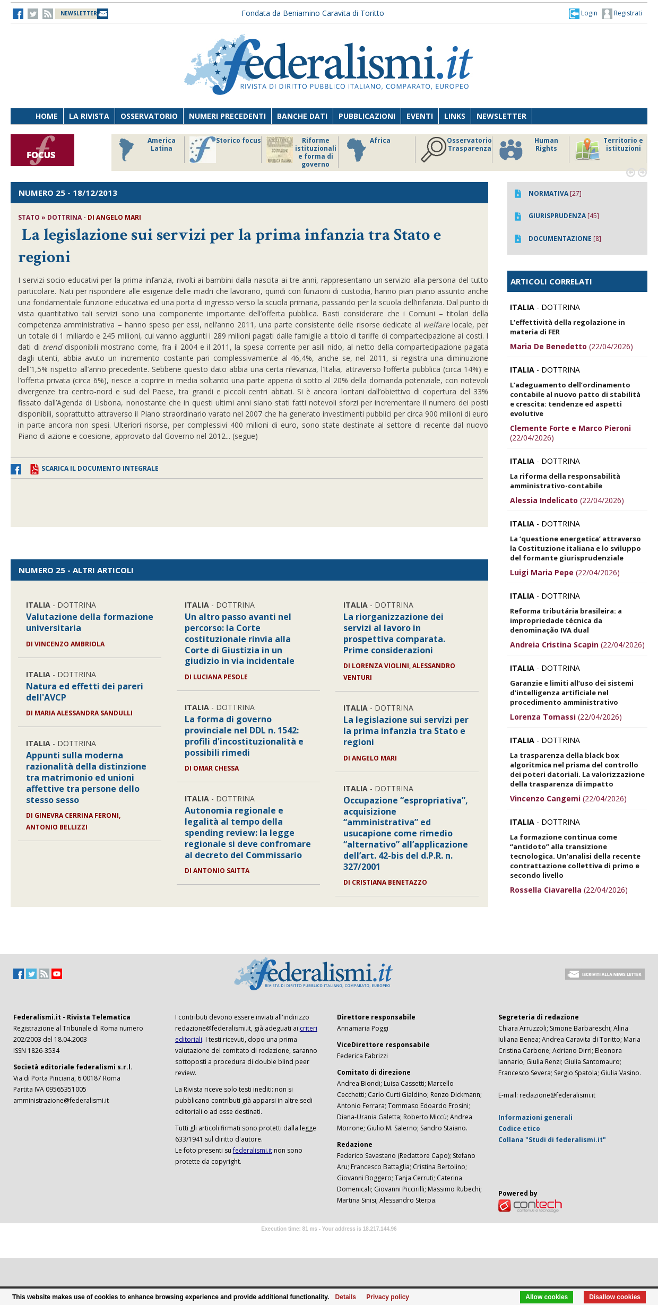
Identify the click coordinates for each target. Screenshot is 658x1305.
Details (345, 1297)
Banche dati (302, 116)
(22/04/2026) (571, 346)
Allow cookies (546, 1297)
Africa (367, 149)
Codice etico (519, 1128)
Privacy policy (387, 1297)
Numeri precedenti (227, 116)
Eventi (419, 116)
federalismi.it (252, 1150)
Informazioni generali (535, 1117)
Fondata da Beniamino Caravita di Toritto (312, 13)
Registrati (622, 13)
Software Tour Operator (329, 1241)
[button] (583, 13)
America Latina (144, 149)
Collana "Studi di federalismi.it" (552, 1139)
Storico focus (225, 149)
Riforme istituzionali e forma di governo (301, 152)
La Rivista (89, 116)
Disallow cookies (614, 1297)
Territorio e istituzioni (608, 149)
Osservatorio (149, 116)
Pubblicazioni (367, 116)
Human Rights (527, 149)
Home (47, 116)
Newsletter (501, 116)
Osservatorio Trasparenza (456, 149)
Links (454, 116)
